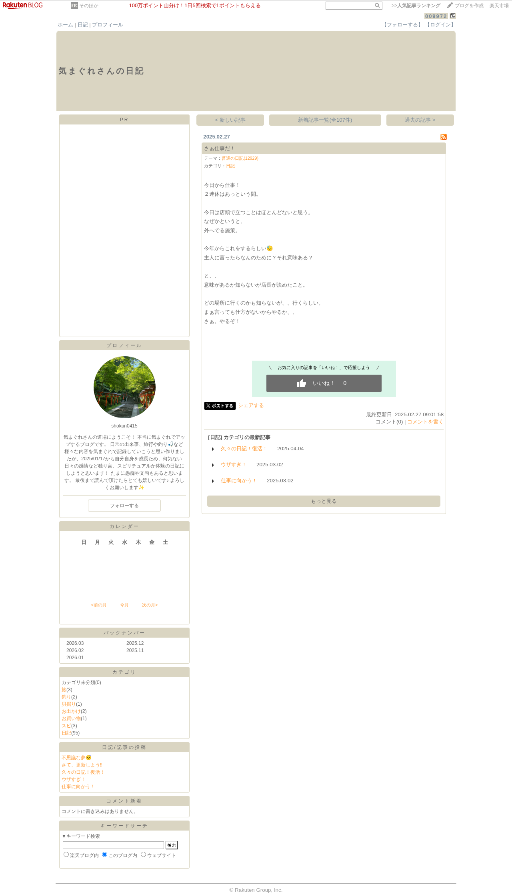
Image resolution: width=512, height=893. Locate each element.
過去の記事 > (420, 120)
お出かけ (71, 711)
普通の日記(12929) (240, 158)
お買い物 (71, 718)
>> (416, 5)
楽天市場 (499, 5)
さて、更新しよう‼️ (82, 765)
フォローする (124, 505)
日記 (83, 25)
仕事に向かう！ (78, 786)
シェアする (251, 405)
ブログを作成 (469, 5)
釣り (66, 697)
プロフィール (107, 25)
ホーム (65, 25)
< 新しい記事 (230, 120)
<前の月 (98, 604)
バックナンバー (125, 633)
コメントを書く (425, 422)
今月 (124, 604)
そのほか (88, 5)
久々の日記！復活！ (83, 772)
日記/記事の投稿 (124, 747)
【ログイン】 (440, 25)
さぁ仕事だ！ (219, 148)
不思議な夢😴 (77, 758)
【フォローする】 (402, 25)
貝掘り (69, 704)
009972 (436, 16)
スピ (66, 725)
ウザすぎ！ (74, 779)
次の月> (150, 604)
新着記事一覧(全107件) (325, 120)
